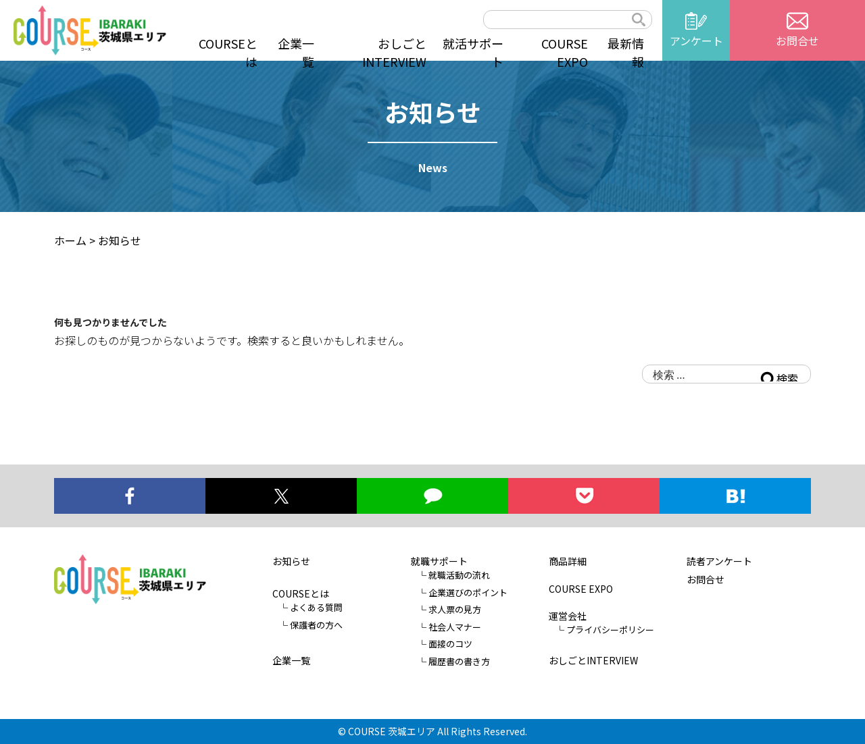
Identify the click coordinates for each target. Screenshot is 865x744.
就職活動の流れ (459, 574)
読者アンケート (719, 561)
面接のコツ (450, 643)
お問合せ (705, 579)
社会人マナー (454, 626)
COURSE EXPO (564, 52)
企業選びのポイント (468, 591)
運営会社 (568, 615)
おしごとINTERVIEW (394, 52)
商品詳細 (568, 561)
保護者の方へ (316, 624)
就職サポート (439, 561)
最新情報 (626, 52)
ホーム (70, 240)
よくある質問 (316, 607)
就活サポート (473, 52)
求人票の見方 (454, 609)
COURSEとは (228, 52)
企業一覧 (296, 52)
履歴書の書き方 (459, 660)
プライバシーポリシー (610, 629)
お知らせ (291, 561)
